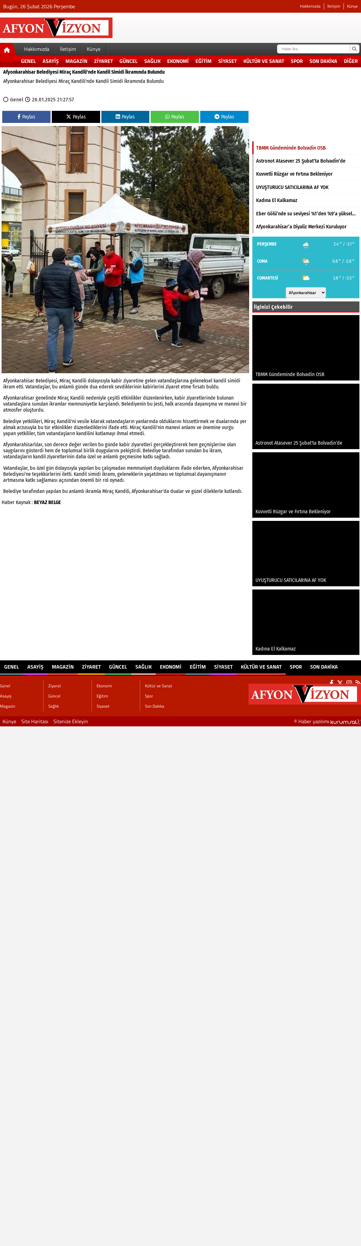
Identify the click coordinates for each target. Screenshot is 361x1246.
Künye (352, 6)
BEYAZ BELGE (47, 502)
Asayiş (51, 61)
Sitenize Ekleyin (70, 721)
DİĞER (351, 61)
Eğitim (203, 61)
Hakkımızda (310, 6)
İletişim (333, 6)
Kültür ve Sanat (263, 61)
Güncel (128, 61)
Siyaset (227, 61)
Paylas (26, 117)
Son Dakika (323, 61)
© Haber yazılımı (327, 721)
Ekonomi (178, 61)
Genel (28, 61)
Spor (297, 61)
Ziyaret (103, 61)
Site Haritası (34, 721)
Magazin (76, 61)
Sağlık (152, 61)
